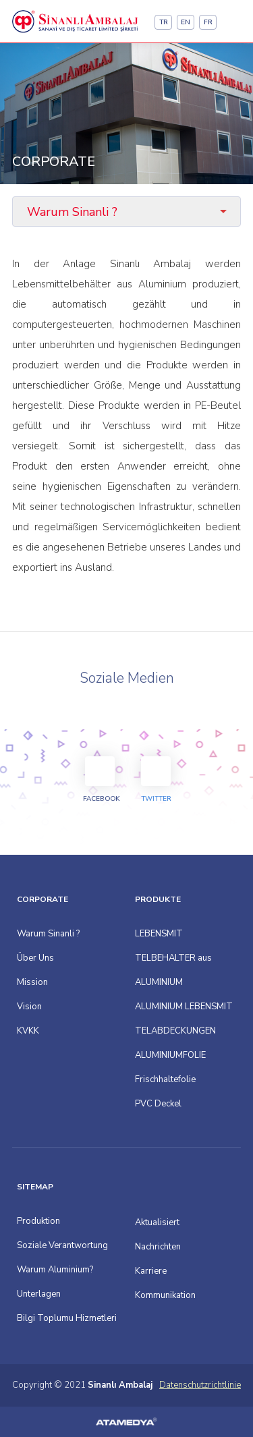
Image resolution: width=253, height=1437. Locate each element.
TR (163, 22)
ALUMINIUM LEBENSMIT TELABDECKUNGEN (184, 1019)
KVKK (28, 1031)
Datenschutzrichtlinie (200, 1385)
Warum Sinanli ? (48, 934)
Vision (29, 1007)
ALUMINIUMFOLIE (170, 1055)
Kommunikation (165, 1295)
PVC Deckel (158, 1104)
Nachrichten (158, 1247)
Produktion (38, 1221)
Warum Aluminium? (55, 1270)
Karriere (151, 1271)
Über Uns (35, 958)
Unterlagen (39, 1294)
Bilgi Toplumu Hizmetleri (67, 1318)
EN (185, 22)
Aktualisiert (157, 1222)
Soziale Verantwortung (62, 1245)
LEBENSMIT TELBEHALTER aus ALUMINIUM (173, 958)
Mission (32, 982)
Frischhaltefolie (165, 1079)
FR (208, 22)
